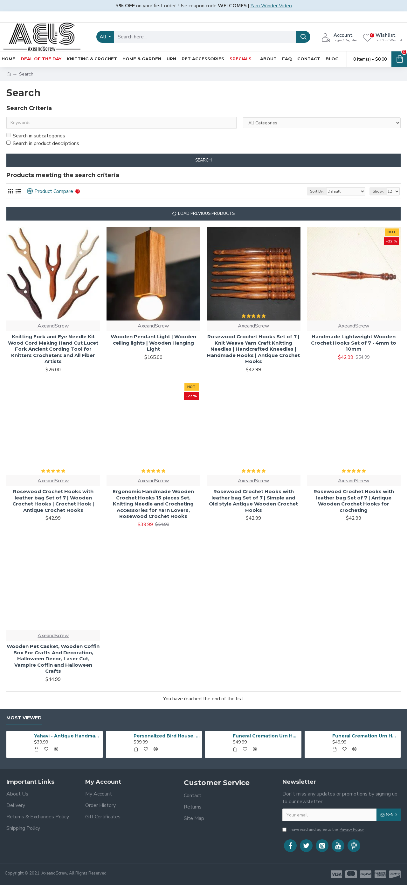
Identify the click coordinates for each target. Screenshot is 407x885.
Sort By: (317, 191)
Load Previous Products (206, 213)
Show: (378, 191)
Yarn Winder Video (271, 5)
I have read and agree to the (323, 829)
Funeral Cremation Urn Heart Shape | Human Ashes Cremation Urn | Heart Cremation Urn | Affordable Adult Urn (266, 736)
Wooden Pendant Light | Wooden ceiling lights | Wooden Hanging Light (153, 343)
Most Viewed (24, 718)
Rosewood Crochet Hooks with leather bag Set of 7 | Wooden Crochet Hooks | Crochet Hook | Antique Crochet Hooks (53, 500)
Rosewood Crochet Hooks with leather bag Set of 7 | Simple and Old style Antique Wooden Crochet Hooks (253, 500)
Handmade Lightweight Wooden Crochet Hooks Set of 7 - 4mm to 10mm (353, 343)
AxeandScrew (53, 325)
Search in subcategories (35, 135)
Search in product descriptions (42, 143)
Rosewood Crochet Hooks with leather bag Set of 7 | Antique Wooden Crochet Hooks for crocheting (354, 500)
